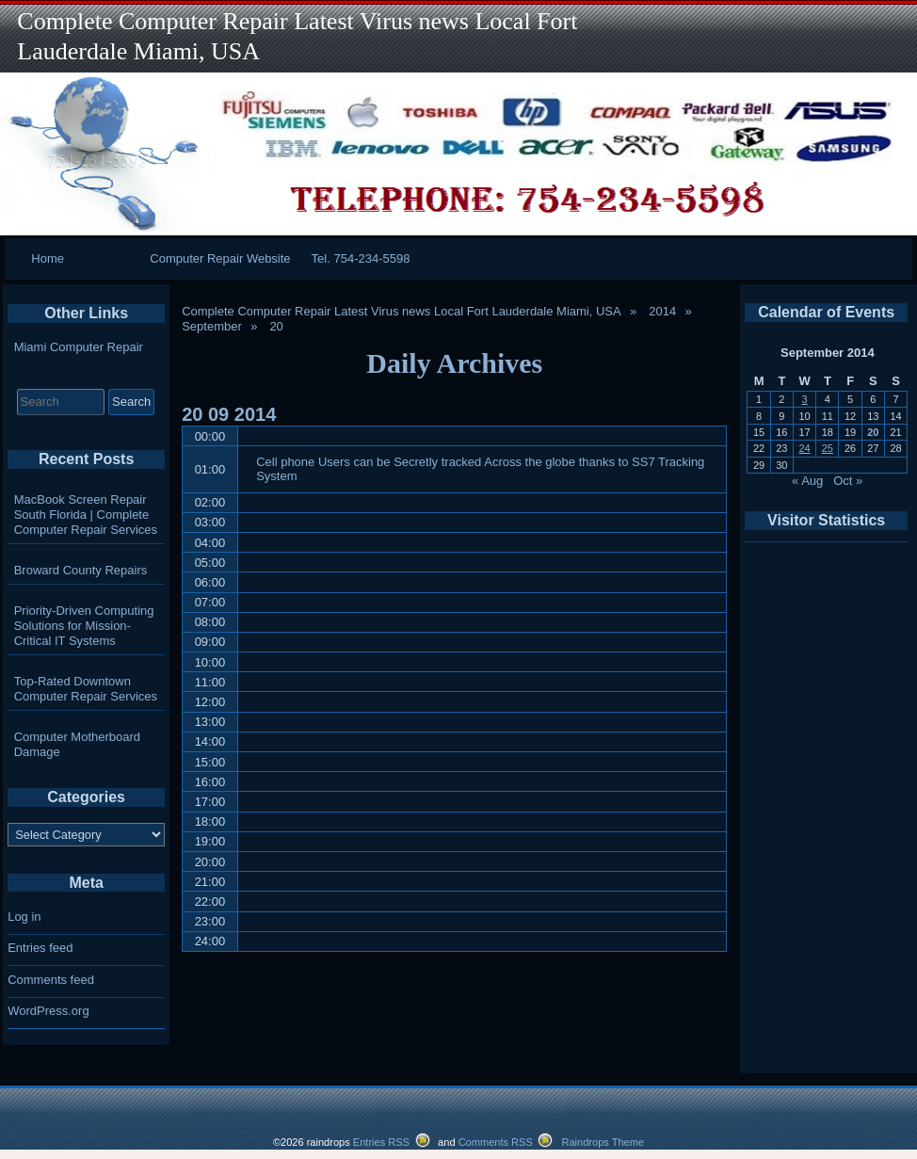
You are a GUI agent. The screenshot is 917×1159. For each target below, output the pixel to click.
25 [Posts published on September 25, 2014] (827, 448)
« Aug (807, 481)
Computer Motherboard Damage (77, 744)
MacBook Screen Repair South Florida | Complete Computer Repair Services (85, 514)
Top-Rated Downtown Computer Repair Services (85, 688)
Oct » (847, 481)
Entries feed (40, 948)
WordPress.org (48, 1011)
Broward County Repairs (81, 570)
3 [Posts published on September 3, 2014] (805, 399)
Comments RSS (495, 1142)
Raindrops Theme (602, 1142)
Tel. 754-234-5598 (361, 258)
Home (47, 258)
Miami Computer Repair (78, 347)
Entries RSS (381, 1142)
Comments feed (51, 980)
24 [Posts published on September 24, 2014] (804, 448)
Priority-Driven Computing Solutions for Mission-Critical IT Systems (84, 626)
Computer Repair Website (220, 258)
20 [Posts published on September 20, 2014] (872, 432)
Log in (24, 916)
